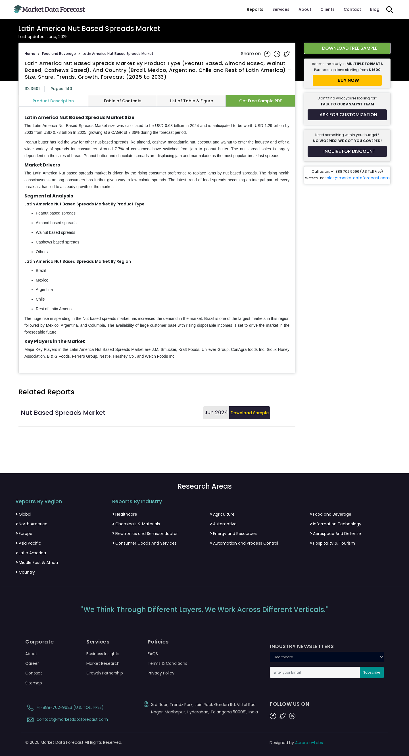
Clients (327, 9)
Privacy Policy (161, 673)
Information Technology (335, 524)
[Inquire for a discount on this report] (347, 151)
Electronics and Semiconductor (145, 533)
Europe (24, 533)
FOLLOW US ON (289, 704)
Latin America (31, 553)
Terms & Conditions (167, 663)
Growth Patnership (104, 673)
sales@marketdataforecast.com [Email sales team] (357, 178)
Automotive (223, 524)
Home (30, 53)
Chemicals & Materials (136, 524)
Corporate (39, 642)
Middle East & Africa (37, 562)
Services (280, 9)
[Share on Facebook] (268, 54)
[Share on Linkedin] (277, 54)
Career (32, 663)
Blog (374, 9)
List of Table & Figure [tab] (191, 101)
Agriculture (222, 514)
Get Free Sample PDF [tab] (260, 101)
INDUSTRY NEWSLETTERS (302, 646)
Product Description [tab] (53, 101)
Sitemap (33, 683)
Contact (352, 9)
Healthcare (124, 514)
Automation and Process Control (244, 543)
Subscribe (371, 672)
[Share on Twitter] (286, 54)
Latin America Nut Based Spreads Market (118, 53)
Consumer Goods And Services (144, 543)
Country (25, 572)
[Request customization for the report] (347, 114)
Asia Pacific (28, 543)
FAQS (153, 654)
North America (31, 524)
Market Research (103, 663)
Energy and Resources (233, 533)
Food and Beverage (59, 53)
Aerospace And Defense (335, 533)
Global (23, 514)
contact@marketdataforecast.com (66, 719)
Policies (158, 642)
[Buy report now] (347, 80)
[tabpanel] (156, 237)
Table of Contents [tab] (122, 101)
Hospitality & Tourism (332, 543)
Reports (255, 9)
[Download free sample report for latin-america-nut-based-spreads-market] (347, 48)
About (305, 9)
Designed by (296, 742)
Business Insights (102, 654)
